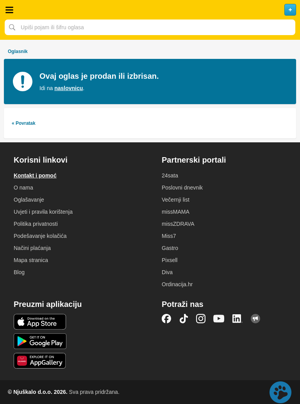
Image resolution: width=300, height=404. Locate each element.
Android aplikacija (40, 341)
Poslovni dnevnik (182, 187)
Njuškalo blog (255, 318)
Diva (167, 272)
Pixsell (169, 260)
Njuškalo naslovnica (150, 10)
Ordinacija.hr (177, 284)
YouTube (218, 318)
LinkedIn (237, 318)
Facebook (166, 318)
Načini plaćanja (32, 248)
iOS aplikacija (40, 322)
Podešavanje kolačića (40, 236)
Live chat (280, 392)
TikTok (183, 318)
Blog (19, 272)
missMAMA (175, 212)
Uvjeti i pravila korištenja (43, 212)
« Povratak (24, 123)
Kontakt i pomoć (35, 175)
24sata (170, 175)
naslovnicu (68, 88)
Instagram (200, 318)
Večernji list (175, 200)
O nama (23, 187)
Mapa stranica (31, 260)
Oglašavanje (29, 200)
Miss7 (169, 236)
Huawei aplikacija (40, 361)
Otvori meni (9, 9)
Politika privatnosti (36, 224)
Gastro (170, 248)
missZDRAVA (178, 224)
